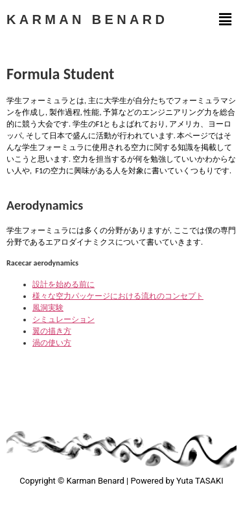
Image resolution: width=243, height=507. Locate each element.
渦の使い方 (51, 342)
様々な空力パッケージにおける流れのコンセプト (117, 296)
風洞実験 (48, 307)
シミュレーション (63, 319)
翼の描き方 (51, 331)
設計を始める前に (63, 284)
